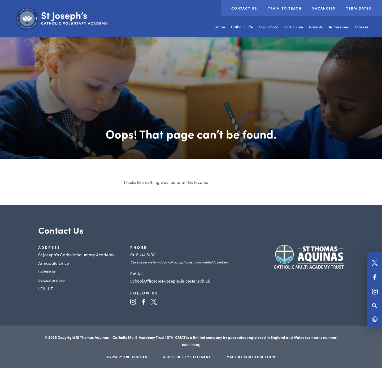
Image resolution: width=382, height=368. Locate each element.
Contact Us (244, 8)
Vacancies (324, 8)
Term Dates (358, 8)
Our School (268, 26)
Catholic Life (242, 26)
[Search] (374, 306)
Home (220, 26)
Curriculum (293, 26)
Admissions (339, 26)
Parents (316, 26)
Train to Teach (285, 8)
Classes (361, 26)
